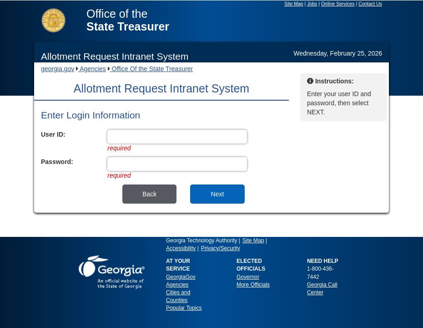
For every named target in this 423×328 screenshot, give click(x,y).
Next (217, 194)
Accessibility (181, 248)
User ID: (53, 134)
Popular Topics (184, 308)
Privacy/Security (220, 248)
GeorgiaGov (181, 277)
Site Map (253, 240)
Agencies (92, 68)
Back (149, 194)
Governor (248, 277)
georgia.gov (57, 68)
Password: (57, 161)
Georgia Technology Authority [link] (201, 240)
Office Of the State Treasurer (151, 68)
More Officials (253, 285)
